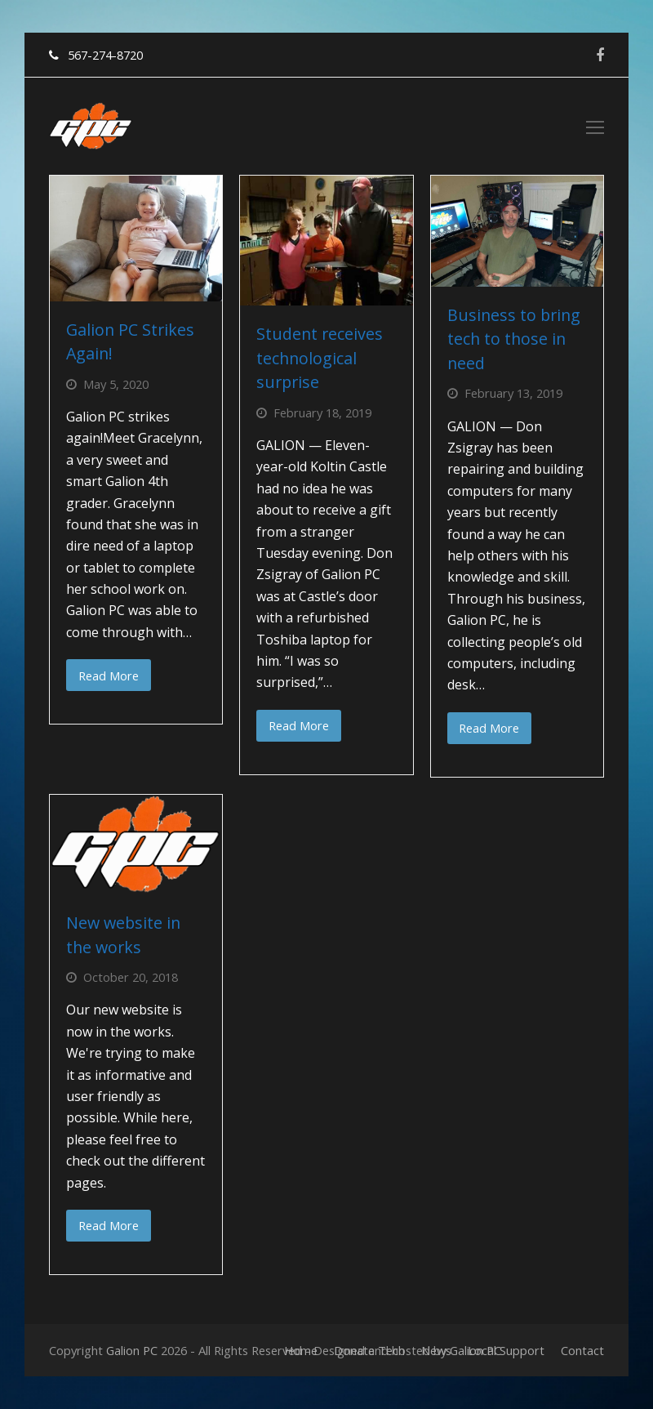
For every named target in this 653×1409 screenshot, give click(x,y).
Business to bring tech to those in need (513, 339)
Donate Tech (369, 1350)
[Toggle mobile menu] (595, 126)
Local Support (506, 1350)
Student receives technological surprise (319, 358)
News (436, 1350)
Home (301, 1350)
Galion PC (132, 1350)
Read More (108, 675)
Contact (582, 1350)
